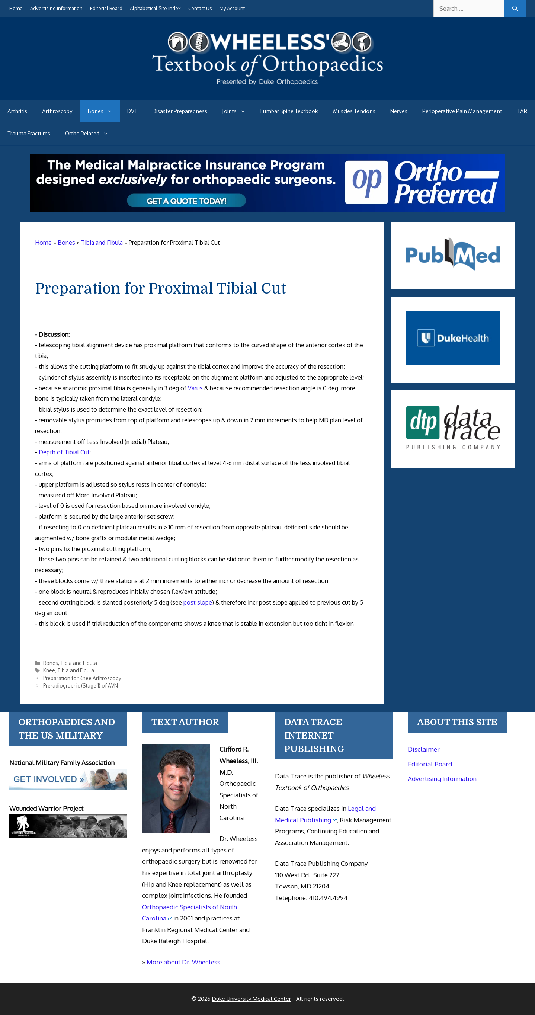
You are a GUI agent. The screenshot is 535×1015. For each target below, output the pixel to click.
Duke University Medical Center (251, 998)
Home (16, 8)
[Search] (515, 8)
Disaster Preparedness (180, 111)
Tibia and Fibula (78, 663)
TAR (522, 111)
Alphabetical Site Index (155, 8)
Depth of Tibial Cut (64, 452)
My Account (232, 8)
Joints (237, 111)
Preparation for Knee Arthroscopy (82, 678)
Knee (49, 670)
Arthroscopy (57, 111)
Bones (103, 111)
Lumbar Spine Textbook (289, 111)
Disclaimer (424, 749)
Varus (195, 388)
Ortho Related (90, 133)
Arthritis (17, 111)
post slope (197, 602)
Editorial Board (106, 8)
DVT (132, 111)
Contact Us (200, 8)
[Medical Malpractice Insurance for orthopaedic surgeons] (267, 209)
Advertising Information (56, 8)
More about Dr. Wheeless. (184, 962)
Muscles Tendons (354, 111)
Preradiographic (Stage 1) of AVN (80, 685)
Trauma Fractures (28, 133)
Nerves (398, 111)
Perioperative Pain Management (462, 111)
